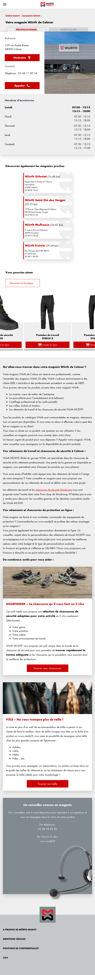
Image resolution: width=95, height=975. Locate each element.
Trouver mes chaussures (47, 668)
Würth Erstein (35, 245)
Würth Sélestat (36, 176)
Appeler (22, 85)
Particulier (68, 29)
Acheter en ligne (47, 344)
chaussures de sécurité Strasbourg (53, 489)
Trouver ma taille (47, 784)
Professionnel (26, 29)
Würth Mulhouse (37, 225)
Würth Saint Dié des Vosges (45, 200)
